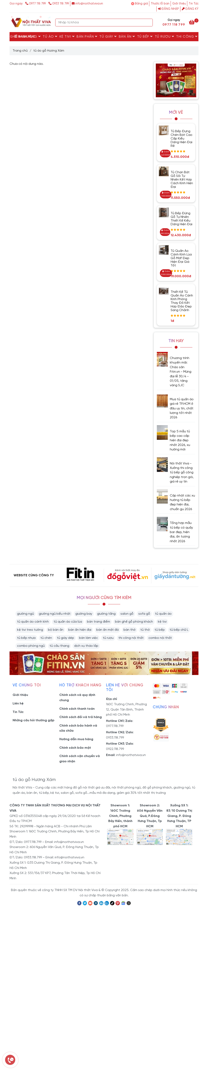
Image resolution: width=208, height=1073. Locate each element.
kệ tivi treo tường (30, 630)
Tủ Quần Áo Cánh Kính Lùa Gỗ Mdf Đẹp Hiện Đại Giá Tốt (181, 258)
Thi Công (186, 36)
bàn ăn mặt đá (107, 630)
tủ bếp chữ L (179, 630)
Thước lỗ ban (160, 3)
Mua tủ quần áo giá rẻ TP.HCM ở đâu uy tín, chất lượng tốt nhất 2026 (182, 408)
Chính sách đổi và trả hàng (80, 717)
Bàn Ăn (127, 36)
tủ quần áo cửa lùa (68, 621)
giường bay (83, 613)
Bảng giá (141, 3)
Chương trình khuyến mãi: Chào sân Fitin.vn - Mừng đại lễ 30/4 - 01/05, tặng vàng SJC (180, 371)
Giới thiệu (179, 3)
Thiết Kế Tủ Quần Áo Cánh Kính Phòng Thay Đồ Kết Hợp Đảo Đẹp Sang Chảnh (182, 301)
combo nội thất (160, 638)
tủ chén (46, 638)
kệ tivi (162, 621)
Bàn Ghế (11, 36)
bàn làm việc (88, 638)
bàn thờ (129, 630)
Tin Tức (193, 3)
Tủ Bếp (145, 36)
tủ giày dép (65, 638)
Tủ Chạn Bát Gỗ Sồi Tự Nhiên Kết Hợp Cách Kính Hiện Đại (182, 180)
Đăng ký (190, 9)
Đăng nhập (168, 9)
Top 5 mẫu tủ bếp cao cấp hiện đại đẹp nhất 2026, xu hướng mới (180, 440)
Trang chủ (20, 50)
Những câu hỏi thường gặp (33, 720)
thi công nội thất (131, 638)
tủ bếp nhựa (26, 638)
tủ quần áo (163, 613)
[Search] (149, 22)
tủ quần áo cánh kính (33, 621)
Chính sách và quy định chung (77, 697)
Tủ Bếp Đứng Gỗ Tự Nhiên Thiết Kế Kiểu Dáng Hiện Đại (181, 219)
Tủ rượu (164, 36)
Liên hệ (18, 703)
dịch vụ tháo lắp (86, 646)
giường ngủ (25, 613)
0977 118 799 (36, 3)
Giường (32, 36)
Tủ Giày (108, 36)
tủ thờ (145, 630)
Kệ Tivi (67, 36)
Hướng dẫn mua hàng (76, 739)
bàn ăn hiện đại (79, 630)
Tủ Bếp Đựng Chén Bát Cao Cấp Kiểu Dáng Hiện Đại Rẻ (181, 139)
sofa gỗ (144, 613)
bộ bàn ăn (55, 630)
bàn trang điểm (98, 621)
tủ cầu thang (59, 646)
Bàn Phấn (87, 36)
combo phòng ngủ (31, 646)
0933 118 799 (59, 3)
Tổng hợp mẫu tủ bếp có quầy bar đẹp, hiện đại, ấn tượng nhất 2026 (181, 532)
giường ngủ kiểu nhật (54, 613)
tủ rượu (108, 638)
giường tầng (106, 613)
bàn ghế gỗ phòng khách (134, 621)
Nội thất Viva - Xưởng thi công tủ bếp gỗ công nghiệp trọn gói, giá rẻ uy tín (182, 472)
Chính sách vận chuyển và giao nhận (79, 758)
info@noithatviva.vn (87, 3)
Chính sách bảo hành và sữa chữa (78, 728)
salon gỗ (126, 613)
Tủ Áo (50, 36)
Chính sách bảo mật (75, 748)
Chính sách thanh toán (77, 709)
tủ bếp (160, 630)
